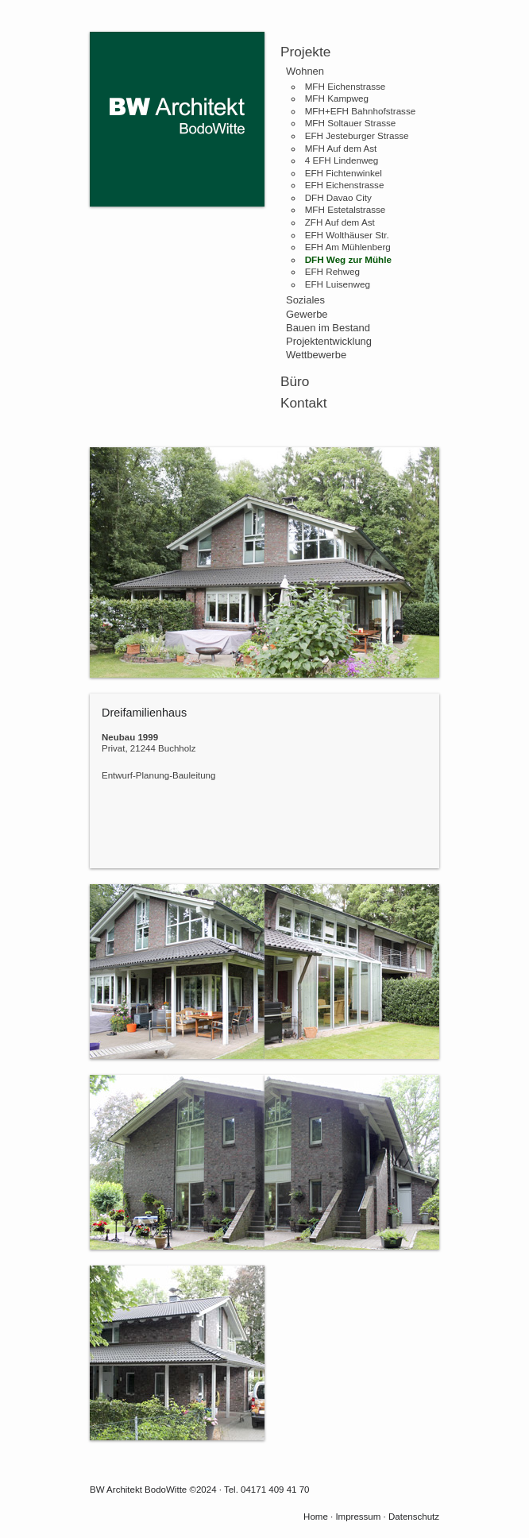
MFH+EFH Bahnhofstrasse (360, 111)
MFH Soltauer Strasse (350, 123)
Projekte (305, 52)
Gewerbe (307, 314)
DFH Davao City (338, 197)
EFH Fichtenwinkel (343, 173)
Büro (294, 381)
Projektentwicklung (329, 341)
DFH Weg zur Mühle (348, 259)
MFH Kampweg (337, 98)
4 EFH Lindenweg (342, 160)
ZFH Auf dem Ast (340, 222)
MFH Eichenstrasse (345, 86)
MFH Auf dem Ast (341, 148)
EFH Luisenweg (337, 284)
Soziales (305, 300)
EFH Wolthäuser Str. (347, 235)
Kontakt (303, 403)
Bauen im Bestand (328, 328)
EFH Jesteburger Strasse (357, 135)
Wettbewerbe (316, 355)
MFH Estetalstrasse (345, 209)
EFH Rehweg (332, 271)
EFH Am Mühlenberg (348, 247)
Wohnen (305, 71)
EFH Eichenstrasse (344, 185)
